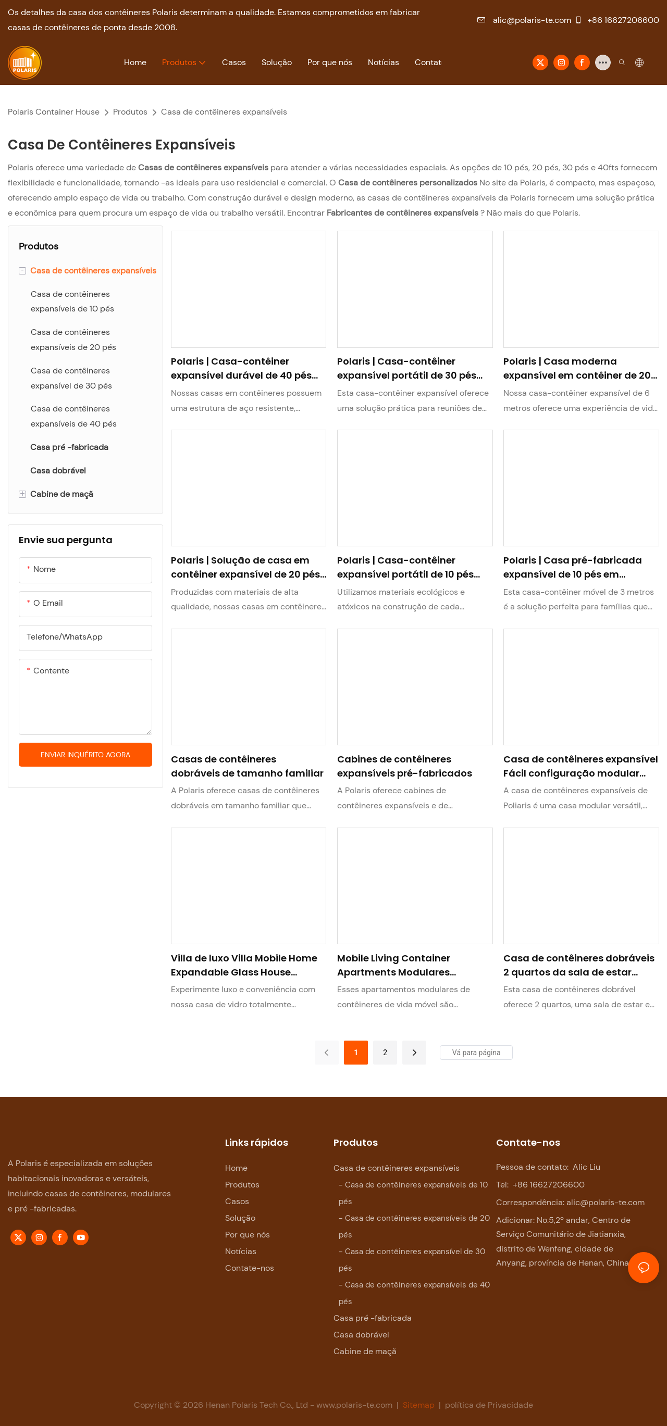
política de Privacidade (488, 1404)
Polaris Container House (54, 111)
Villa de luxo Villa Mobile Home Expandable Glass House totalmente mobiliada (244, 965)
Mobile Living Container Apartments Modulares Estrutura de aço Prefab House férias (410, 965)
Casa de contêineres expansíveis (224, 111)
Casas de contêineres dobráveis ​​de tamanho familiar (247, 766)
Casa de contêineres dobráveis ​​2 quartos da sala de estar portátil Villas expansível (580, 965)
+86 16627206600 (616, 20)
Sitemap (419, 1404)
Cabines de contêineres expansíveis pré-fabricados (404, 766)
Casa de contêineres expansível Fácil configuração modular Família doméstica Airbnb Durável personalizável (580, 766)
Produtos (130, 111)
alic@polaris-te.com (524, 20)
